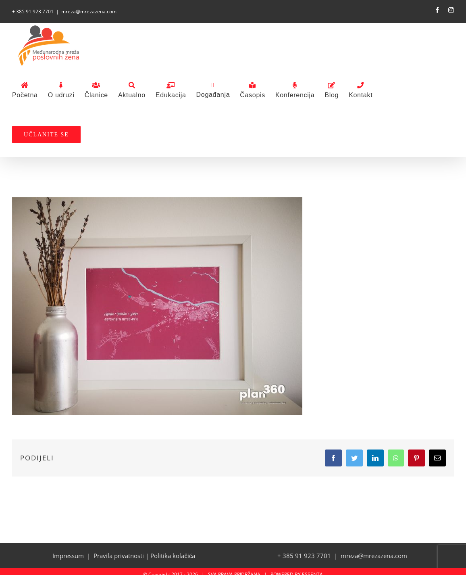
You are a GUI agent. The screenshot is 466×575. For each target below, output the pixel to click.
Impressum (68, 556)
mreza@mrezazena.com (88, 11)
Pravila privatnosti (119, 556)
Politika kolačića (172, 556)
